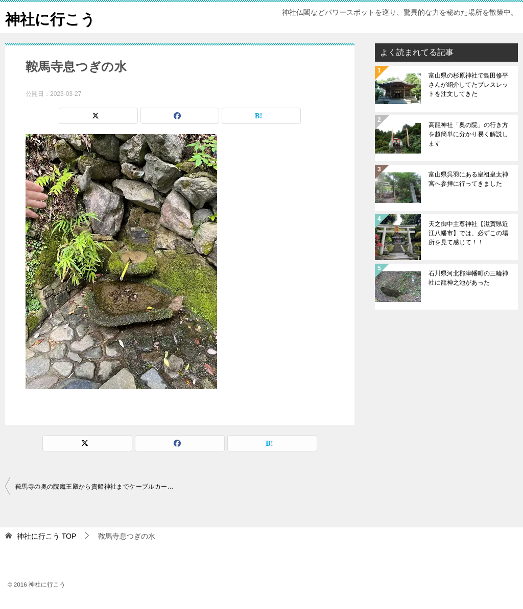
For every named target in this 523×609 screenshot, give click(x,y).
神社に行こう (52, 17)
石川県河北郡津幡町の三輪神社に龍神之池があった (468, 278)
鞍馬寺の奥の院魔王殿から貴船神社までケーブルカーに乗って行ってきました (97, 486)
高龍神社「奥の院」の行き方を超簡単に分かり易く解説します (468, 134)
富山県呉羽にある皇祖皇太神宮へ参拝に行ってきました (468, 179)
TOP (46, 536)
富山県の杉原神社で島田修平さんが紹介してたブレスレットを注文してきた (468, 84)
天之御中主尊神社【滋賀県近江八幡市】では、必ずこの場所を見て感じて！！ (468, 233)
